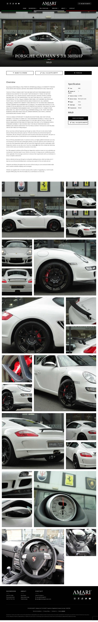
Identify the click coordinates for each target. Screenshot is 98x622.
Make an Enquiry (78, 120)
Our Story (23, 597)
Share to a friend (20, 75)
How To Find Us (39, 597)
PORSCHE (78, 75)
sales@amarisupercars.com (43, 600)
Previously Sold (10, 599)
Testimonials (24, 600)
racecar (63, 612)
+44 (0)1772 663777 (84, 4)
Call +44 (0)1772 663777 (49, 75)
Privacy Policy (46, 612)
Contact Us (54, 612)
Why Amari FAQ (25, 599)
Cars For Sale (9, 597)
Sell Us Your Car (10, 600)
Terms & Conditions (37, 612)
